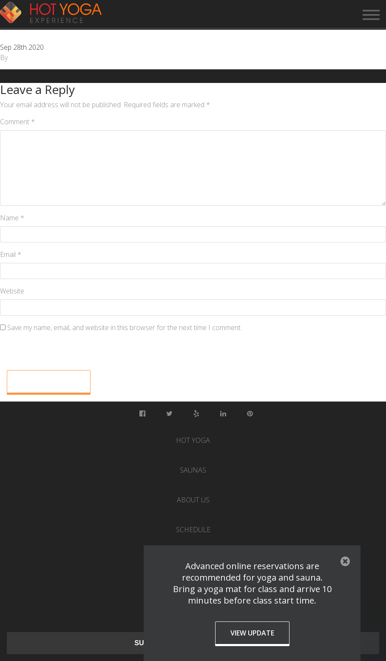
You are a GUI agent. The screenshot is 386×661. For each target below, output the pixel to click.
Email (10, 254)
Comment (17, 121)
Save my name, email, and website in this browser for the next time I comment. (124, 327)
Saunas (193, 470)
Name (12, 217)
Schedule (193, 529)
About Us (193, 499)
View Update (252, 633)
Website (12, 291)
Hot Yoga (193, 440)
